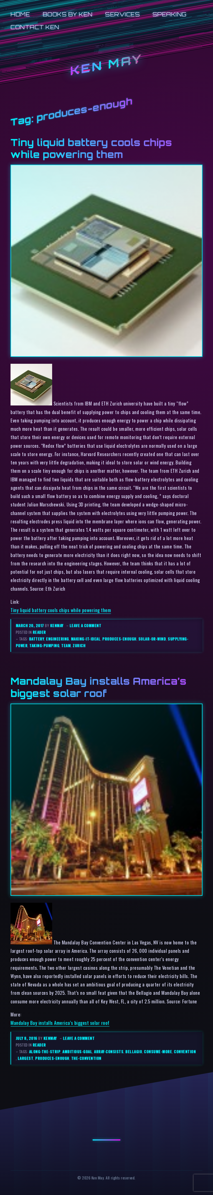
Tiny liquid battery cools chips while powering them (91, 148)
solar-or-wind (152, 639)
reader (39, 632)
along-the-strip (45, 1051)
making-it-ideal (86, 639)
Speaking (170, 14)
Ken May (106, 64)
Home (20, 14)
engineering (57, 639)
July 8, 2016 (27, 1038)
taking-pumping (44, 645)
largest (26, 1058)
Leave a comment (86, 625)
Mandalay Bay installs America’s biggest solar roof (98, 687)
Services (122, 14)
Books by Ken (68, 14)
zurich (79, 645)
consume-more (158, 1051)
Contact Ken (35, 27)
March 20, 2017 (30, 625)
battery (36, 639)
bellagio (133, 1051)
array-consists (108, 1051)
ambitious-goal (77, 1051)
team (66, 645)
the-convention (86, 1058)
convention (185, 1051)
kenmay (57, 625)
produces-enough (119, 639)
